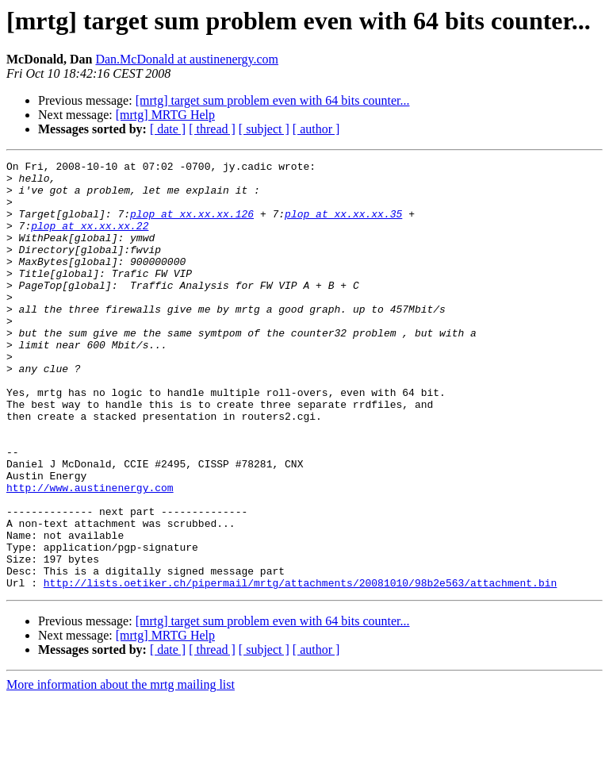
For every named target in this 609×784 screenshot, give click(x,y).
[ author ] (316, 129)
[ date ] (168, 129)
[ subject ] (264, 129)
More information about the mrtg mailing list (120, 770)
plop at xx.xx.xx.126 (192, 225)
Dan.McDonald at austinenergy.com (186, 59)
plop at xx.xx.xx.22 (89, 240)
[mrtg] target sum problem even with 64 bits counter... (273, 100)
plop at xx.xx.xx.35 (343, 225)
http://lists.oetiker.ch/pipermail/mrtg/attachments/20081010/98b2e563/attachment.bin (300, 668)
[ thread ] (212, 129)
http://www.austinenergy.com (90, 554)
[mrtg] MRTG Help (165, 114)
